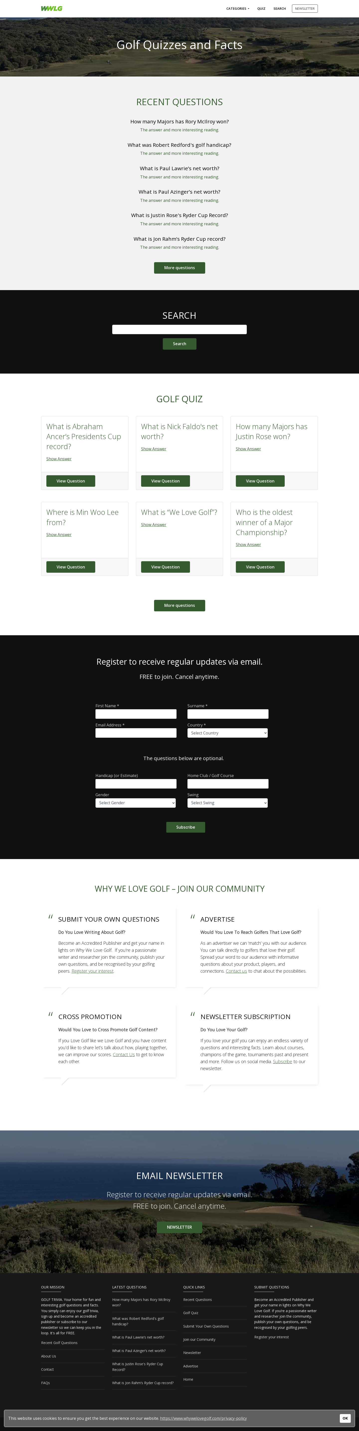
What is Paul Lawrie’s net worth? (179, 168)
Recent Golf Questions (59, 1342)
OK (345, 1418)
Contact (47, 1369)
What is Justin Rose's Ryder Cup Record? (179, 215)
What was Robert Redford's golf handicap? (179, 144)
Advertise (190, 1366)
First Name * (136, 711)
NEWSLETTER (305, 8)
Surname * (228, 711)
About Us (48, 1356)
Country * (227, 730)
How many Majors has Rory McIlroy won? (179, 121)
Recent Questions (197, 1299)
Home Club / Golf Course (228, 781)
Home (188, 1379)
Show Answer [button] (59, 459)
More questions (179, 267)
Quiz (261, 8)
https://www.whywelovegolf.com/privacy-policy (203, 1418)
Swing (227, 800)
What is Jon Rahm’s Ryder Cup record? (180, 238)
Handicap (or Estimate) (136, 781)
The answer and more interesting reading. (179, 130)
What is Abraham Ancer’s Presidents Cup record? (83, 436)
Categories (236, 8)
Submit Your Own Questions (206, 1326)
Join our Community (199, 1339)
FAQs (45, 1382)
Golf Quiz (190, 1312)
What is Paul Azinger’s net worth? (179, 191)
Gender (135, 800)
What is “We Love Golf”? (179, 512)
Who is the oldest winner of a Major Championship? (264, 522)
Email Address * (136, 730)
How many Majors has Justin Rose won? (271, 431)
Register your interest (271, 1337)
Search (279, 8)
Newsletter (192, 1352)
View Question (71, 481)
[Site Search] (179, 344)
